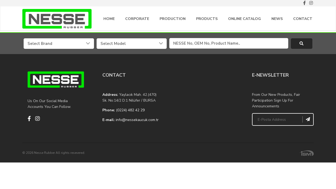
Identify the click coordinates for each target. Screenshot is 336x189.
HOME (109, 19)
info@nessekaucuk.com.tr (137, 120)
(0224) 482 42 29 (130, 110)
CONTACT (302, 19)
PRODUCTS (207, 19)
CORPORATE (137, 19)
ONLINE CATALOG (244, 19)
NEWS (277, 19)
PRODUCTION (173, 19)
